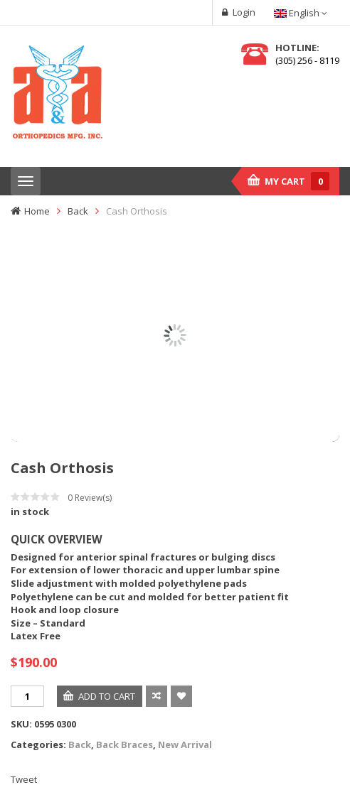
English (298, 12)
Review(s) (90, 498)
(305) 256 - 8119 (307, 60)
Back (78, 211)
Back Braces (124, 744)
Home (37, 211)
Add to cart (106, 696)
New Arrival (185, 744)
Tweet (24, 779)
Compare (156, 696)
